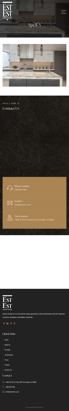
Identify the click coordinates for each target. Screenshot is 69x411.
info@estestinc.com (23, 204)
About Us (7, 345)
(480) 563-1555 (20, 189)
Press (6, 360)
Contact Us (8, 370)
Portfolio (7, 350)
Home (6, 339)
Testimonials (9, 355)
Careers (7, 365)
